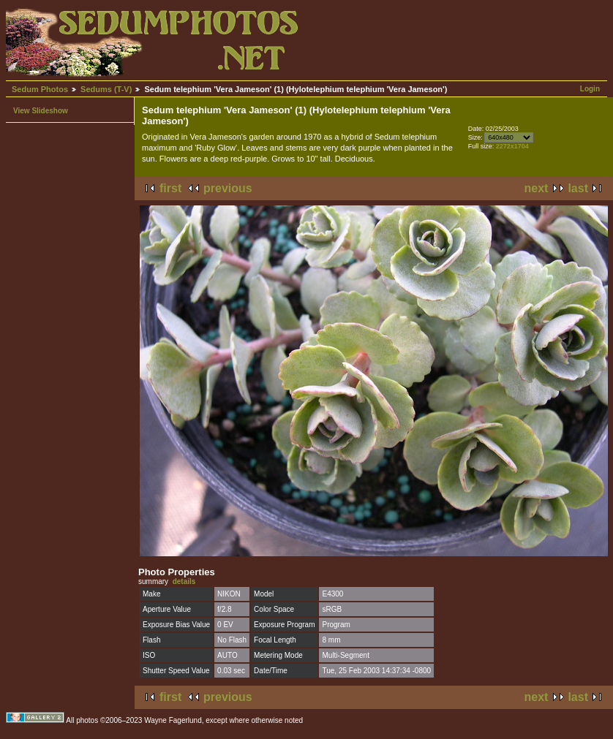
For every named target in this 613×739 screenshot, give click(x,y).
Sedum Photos (40, 89)
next (536, 188)
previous (227, 188)
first (170, 188)
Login (590, 89)
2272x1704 (512, 146)
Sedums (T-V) (106, 89)
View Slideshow (40, 111)
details (184, 581)
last (578, 188)
